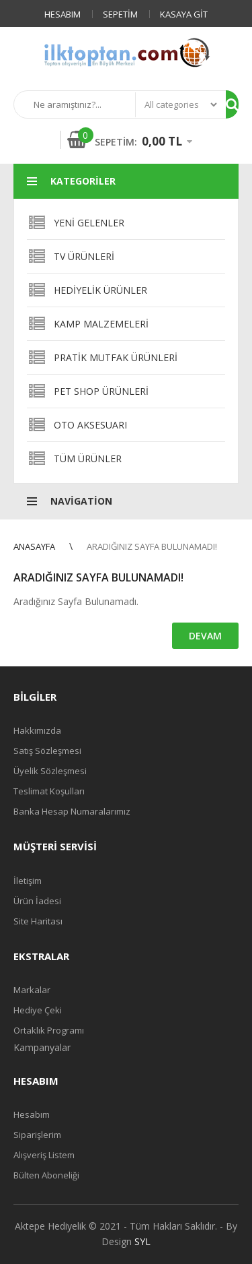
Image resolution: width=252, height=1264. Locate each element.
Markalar (31, 990)
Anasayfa (34, 546)
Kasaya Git (184, 14)
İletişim (27, 881)
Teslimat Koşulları (49, 791)
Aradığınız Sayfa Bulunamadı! (152, 546)
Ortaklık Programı (48, 1030)
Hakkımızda (37, 730)
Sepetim (120, 14)
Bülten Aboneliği (46, 1175)
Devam (205, 635)
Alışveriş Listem (44, 1155)
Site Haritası (37, 921)
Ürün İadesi (37, 901)
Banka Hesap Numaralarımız (71, 811)
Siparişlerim (37, 1135)
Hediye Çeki (37, 1010)
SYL (142, 1241)
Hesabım (62, 14)
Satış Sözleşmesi (47, 751)
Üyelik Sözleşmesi (50, 771)
